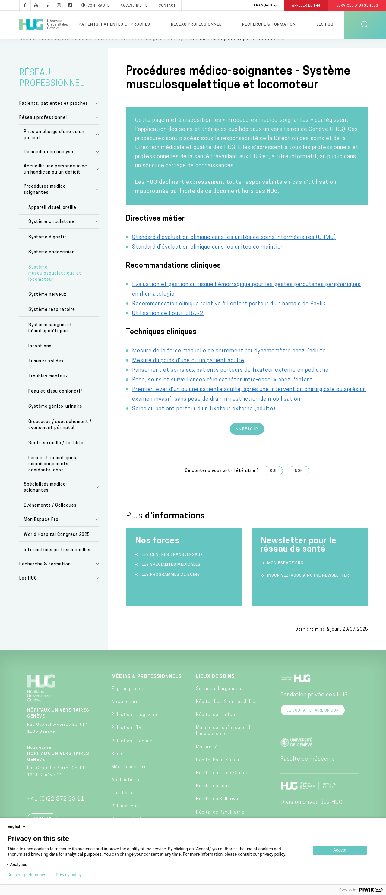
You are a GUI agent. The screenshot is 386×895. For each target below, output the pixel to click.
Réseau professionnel (196, 25)
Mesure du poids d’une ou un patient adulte (188, 370)
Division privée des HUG (311, 812)
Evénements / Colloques (50, 515)
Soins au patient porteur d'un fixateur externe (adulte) (203, 418)
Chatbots (122, 802)
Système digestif (47, 246)
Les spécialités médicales (171, 574)
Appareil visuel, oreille (52, 217)
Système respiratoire (51, 319)
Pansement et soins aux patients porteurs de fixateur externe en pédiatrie (230, 380)
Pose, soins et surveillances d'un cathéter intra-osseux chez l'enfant (222, 389)
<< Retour (247, 439)
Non (299, 480)
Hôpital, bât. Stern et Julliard (228, 711)
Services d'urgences (218, 698)
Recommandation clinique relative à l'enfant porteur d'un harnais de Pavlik (229, 313)
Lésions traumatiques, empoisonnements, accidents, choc (53, 473)
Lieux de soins (215, 686)
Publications (125, 816)
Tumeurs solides (46, 370)
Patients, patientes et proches (114, 25)
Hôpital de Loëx (213, 795)
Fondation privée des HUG (314, 704)
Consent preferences (26, 874)
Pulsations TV (127, 737)
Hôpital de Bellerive (217, 808)
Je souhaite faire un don (312, 720)
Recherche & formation (269, 25)
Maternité (207, 756)
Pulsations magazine (134, 724)
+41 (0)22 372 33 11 (55, 808)
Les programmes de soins (171, 584)
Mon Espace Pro (41, 529)
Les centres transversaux (172, 564)
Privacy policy (68, 874)
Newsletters (125, 711)
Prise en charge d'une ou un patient (54, 144)
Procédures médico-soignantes (135, 48)
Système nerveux (47, 304)
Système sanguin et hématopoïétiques (50, 337)
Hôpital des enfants (218, 724)
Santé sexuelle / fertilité (56, 452)
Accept (339, 850)
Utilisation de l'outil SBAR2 (168, 323)
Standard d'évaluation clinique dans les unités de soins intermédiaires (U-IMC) (234, 247)
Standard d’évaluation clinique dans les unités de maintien (208, 257)
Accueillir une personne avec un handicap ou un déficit (55, 179)
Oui (273, 480)
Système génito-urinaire (55, 416)
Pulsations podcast (133, 750)
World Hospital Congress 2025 (57, 544)
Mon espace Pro (285, 573)
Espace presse (128, 698)
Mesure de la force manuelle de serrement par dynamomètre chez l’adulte (229, 360)
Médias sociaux (129, 776)
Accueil (28, 48)
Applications (125, 789)
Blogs (118, 763)
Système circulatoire (51, 231)
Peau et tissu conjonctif (55, 401)
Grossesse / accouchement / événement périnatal (59, 434)
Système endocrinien (51, 262)
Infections (40, 355)
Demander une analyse (48, 161)
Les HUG (325, 25)
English (17, 826)
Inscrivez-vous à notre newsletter (308, 585)
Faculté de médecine (307, 769)
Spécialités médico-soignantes (46, 497)
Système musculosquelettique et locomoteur (54, 283)
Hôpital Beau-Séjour (218, 769)
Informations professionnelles (57, 559)
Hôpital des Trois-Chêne (222, 782)
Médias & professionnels (147, 686)
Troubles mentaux (48, 386)
